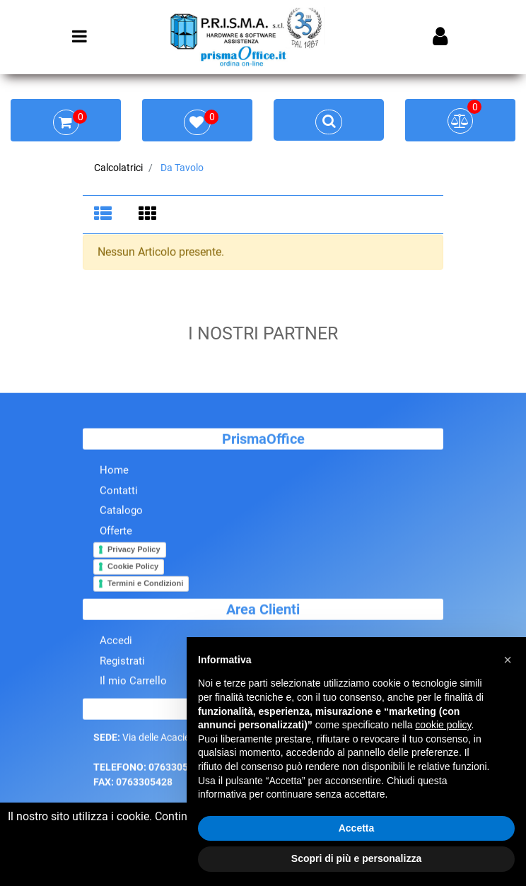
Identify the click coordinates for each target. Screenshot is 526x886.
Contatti (119, 491)
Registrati (122, 661)
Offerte (116, 531)
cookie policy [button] (443, 724)
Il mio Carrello (133, 682)
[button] (507, 659)
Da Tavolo (182, 167)
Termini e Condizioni (145, 584)
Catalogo (121, 512)
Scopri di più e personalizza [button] (356, 858)
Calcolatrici (118, 167)
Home (114, 471)
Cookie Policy (132, 567)
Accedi (116, 642)
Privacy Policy (133, 550)
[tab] (105, 215)
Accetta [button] (357, 828)
